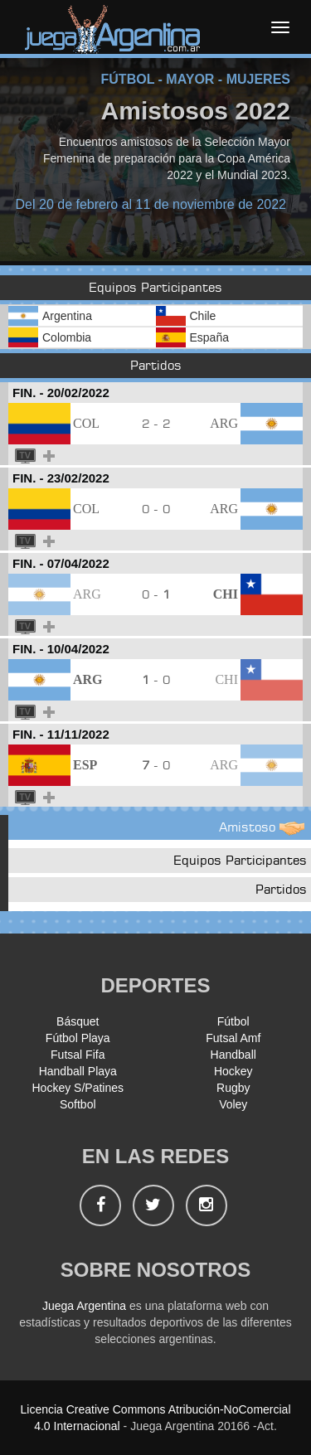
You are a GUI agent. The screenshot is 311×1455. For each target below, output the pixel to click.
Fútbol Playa (78, 1038)
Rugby (233, 1087)
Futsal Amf (233, 1038)
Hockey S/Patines (78, 1087)
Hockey (233, 1071)
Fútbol (233, 1021)
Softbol (78, 1104)
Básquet (77, 1021)
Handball (233, 1054)
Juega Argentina (84, 1305)
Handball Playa (78, 1071)
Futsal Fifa (77, 1054)
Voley (233, 1104)
